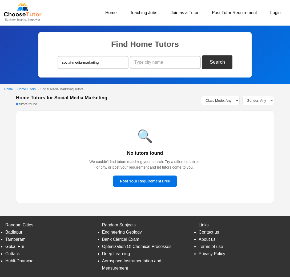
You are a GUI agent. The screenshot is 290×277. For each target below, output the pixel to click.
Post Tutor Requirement (234, 12)
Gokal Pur (14, 246)
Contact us (209, 232)
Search (217, 62)
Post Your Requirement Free (145, 181)
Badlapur (13, 232)
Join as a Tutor (185, 12)
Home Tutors (26, 89)
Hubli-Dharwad (19, 261)
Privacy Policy (212, 253)
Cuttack (12, 253)
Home (111, 12)
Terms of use (211, 246)
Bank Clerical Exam (120, 239)
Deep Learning (116, 253)
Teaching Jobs (143, 12)
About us (207, 239)
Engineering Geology (122, 232)
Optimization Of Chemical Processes (137, 246)
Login (275, 12)
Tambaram (15, 239)
